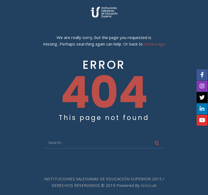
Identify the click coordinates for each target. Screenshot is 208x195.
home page (154, 44)
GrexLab (149, 185)
